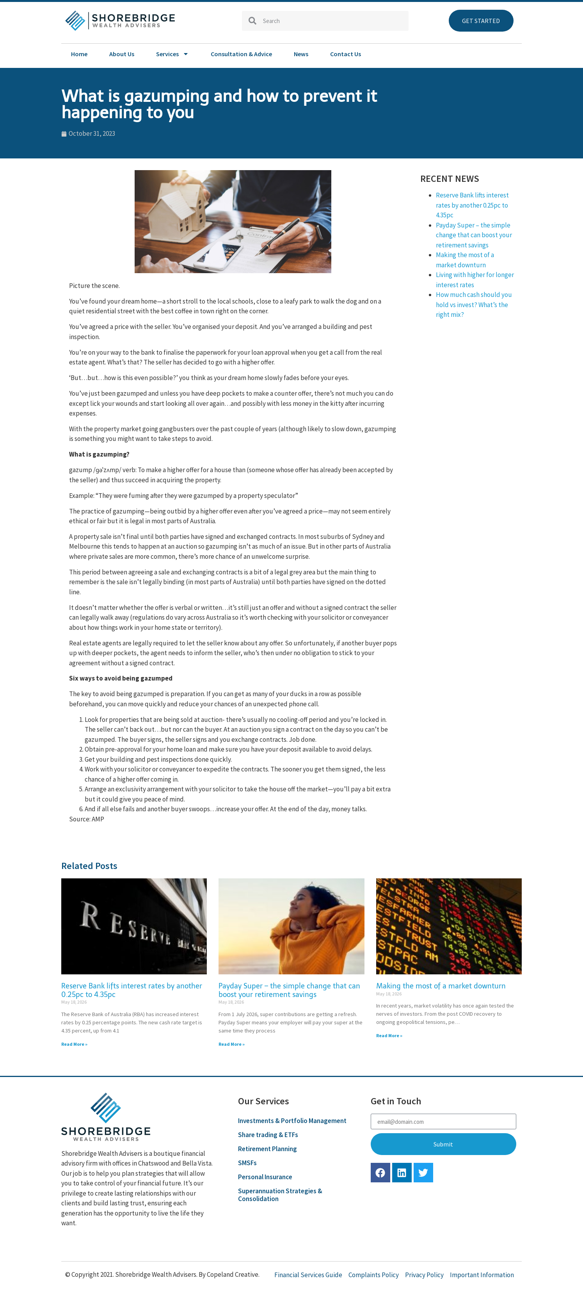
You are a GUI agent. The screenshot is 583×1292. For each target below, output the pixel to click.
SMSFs (247, 1163)
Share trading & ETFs (268, 1134)
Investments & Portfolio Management (292, 1120)
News (301, 54)
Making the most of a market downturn (441, 986)
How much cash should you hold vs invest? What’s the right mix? (474, 304)
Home (79, 54)
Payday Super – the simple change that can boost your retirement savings (474, 235)
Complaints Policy (373, 1275)
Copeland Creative (232, 1274)
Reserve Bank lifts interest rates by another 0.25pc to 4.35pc (472, 205)
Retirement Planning (267, 1148)
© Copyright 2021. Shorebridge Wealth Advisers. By (136, 1274)
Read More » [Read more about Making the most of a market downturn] (389, 1035)
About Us (121, 54)
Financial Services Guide (308, 1275)
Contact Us (345, 54)
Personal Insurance (265, 1177)
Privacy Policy (424, 1275)
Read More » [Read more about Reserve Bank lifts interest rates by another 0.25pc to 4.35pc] (74, 1044)
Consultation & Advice (241, 54)
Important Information (482, 1275)
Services (172, 54)
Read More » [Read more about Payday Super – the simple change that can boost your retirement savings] (232, 1044)
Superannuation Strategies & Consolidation (280, 1195)
